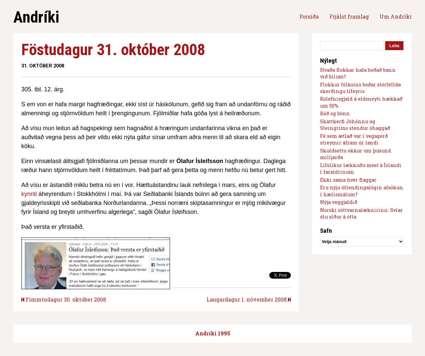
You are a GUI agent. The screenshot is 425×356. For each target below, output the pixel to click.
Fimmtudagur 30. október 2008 (63, 299)
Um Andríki (396, 16)
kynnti (29, 194)
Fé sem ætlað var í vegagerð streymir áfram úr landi (354, 139)
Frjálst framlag (349, 16)
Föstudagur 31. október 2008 (113, 49)
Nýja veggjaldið (338, 202)
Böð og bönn (335, 113)
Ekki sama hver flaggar (348, 180)
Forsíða (309, 16)
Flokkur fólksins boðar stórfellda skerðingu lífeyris (360, 87)
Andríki (36, 17)
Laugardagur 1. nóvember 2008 (249, 299)
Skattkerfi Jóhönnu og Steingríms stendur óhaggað (355, 124)
